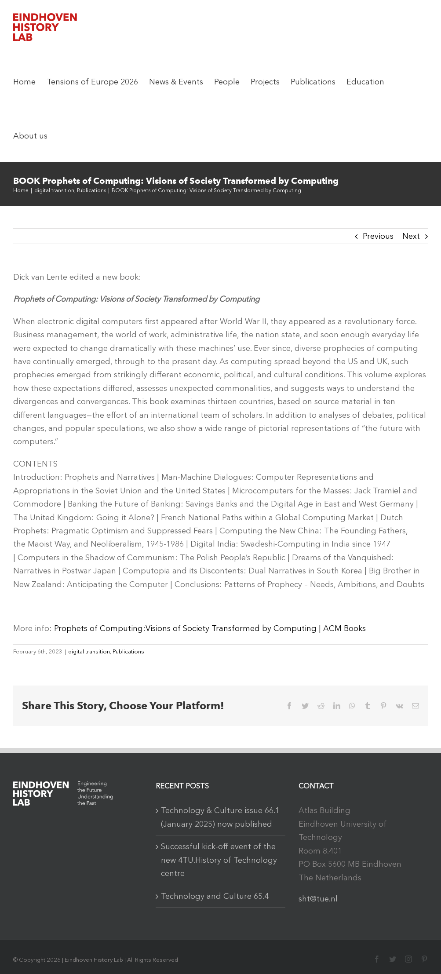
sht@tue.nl (318, 899)
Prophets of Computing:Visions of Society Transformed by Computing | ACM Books (210, 628)
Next (411, 236)
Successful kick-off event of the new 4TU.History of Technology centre (219, 860)
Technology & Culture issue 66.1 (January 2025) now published (220, 817)
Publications (128, 651)
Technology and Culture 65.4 (215, 896)
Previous (378, 236)
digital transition (89, 651)
